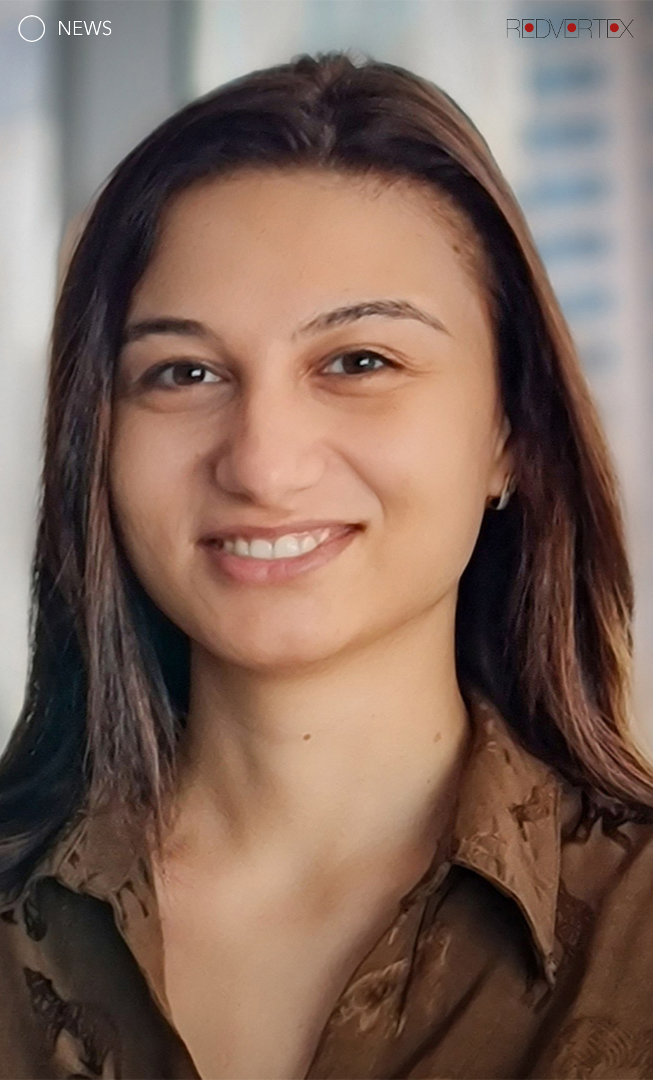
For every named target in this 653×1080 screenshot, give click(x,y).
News (85, 28)
